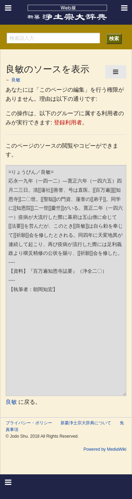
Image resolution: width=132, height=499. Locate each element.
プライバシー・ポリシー (29, 422)
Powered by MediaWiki (104, 449)
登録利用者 (68, 122)
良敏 (15, 79)
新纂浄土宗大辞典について (86, 422)
